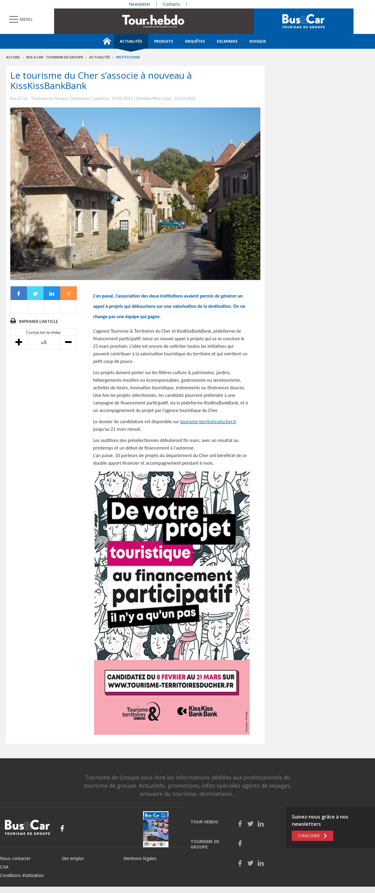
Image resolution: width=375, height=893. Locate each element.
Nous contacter (15, 858)
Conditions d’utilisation (22, 875)
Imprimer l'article (38, 321)
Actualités (131, 41)
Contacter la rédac (43, 332)
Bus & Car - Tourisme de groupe (54, 57)
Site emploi (72, 858)
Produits (163, 41)
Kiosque (257, 41)
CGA (4, 867)
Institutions (128, 57)
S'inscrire (309, 836)
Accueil (13, 57)
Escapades (227, 41)
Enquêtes (195, 41)
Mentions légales (140, 858)
